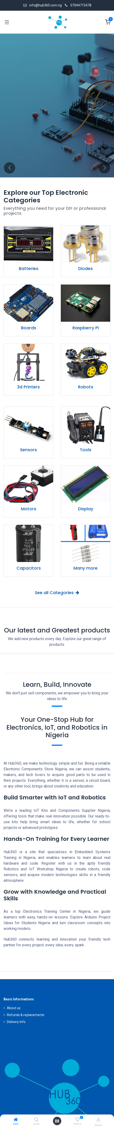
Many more (85, 568)
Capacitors (28, 568)
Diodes (85, 268)
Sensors (28, 450)
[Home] (16, 1120)
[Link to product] (28, 244)
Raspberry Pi (86, 328)
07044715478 (80, 5)
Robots (85, 387)
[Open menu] (57, 1121)
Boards (28, 328)
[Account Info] (98, 1120)
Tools (85, 450)
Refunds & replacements (25, 1015)
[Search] (36, 1120)
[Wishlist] (77, 1120)
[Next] (104, 168)
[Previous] (9, 168)
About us (14, 1008)
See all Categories (57, 593)
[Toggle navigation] (7, 22)
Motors (28, 509)
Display (85, 509)
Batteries (28, 268)
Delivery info (16, 1022)
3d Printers (28, 387)
